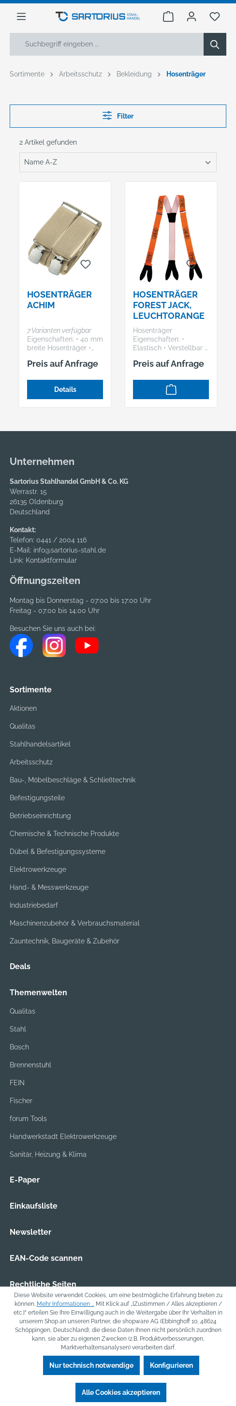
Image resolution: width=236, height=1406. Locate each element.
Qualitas (22, 726)
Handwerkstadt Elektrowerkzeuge (63, 1136)
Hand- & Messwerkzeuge (49, 887)
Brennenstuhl (30, 1065)
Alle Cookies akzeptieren (121, 1392)
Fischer (21, 1101)
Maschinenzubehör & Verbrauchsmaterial (75, 923)
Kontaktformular (51, 560)
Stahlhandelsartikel (40, 744)
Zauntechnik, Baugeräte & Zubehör (64, 941)
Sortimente (31, 689)
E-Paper (25, 1179)
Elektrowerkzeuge (38, 869)
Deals (20, 966)
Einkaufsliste (34, 1206)
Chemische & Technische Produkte (64, 834)
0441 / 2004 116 (61, 540)
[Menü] (21, 16)
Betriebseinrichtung (40, 816)
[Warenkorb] (168, 16)
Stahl (18, 1029)
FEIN (17, 1083)
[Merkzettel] (214, 16)
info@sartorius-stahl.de (69, 550)
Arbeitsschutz (31, 762)
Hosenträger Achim (59, 299)
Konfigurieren (171, 1365)
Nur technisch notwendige (91, 1365)
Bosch (19, 1047)
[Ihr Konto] (191, 16)
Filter (118, 115)
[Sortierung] (118, 162)
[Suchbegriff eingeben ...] (107, 44)
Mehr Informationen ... (65, 1304)
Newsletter (30, 1232)
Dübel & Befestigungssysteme (57, 851)
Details (65, 389)
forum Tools (28, 1118)
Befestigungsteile (37, 798)
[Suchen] (215, 44)
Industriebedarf (34, 905)
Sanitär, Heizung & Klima (48, 1154)
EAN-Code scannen (46, 1258)
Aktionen (23, 708)
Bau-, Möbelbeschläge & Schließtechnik (72, 780)
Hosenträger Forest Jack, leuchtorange (169, 305)
